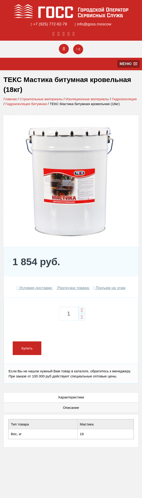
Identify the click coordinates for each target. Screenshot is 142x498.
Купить (27, 348)
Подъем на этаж (109, 288)
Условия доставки (35, 288)
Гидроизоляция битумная (26, 104)
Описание (71, 408)
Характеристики (71, 397)
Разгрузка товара (73, 288)
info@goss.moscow (94, 24)
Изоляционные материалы (87, 99)
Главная (10, 99)
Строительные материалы (41, 99)
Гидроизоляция (124, 99)
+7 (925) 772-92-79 (50, 24)
